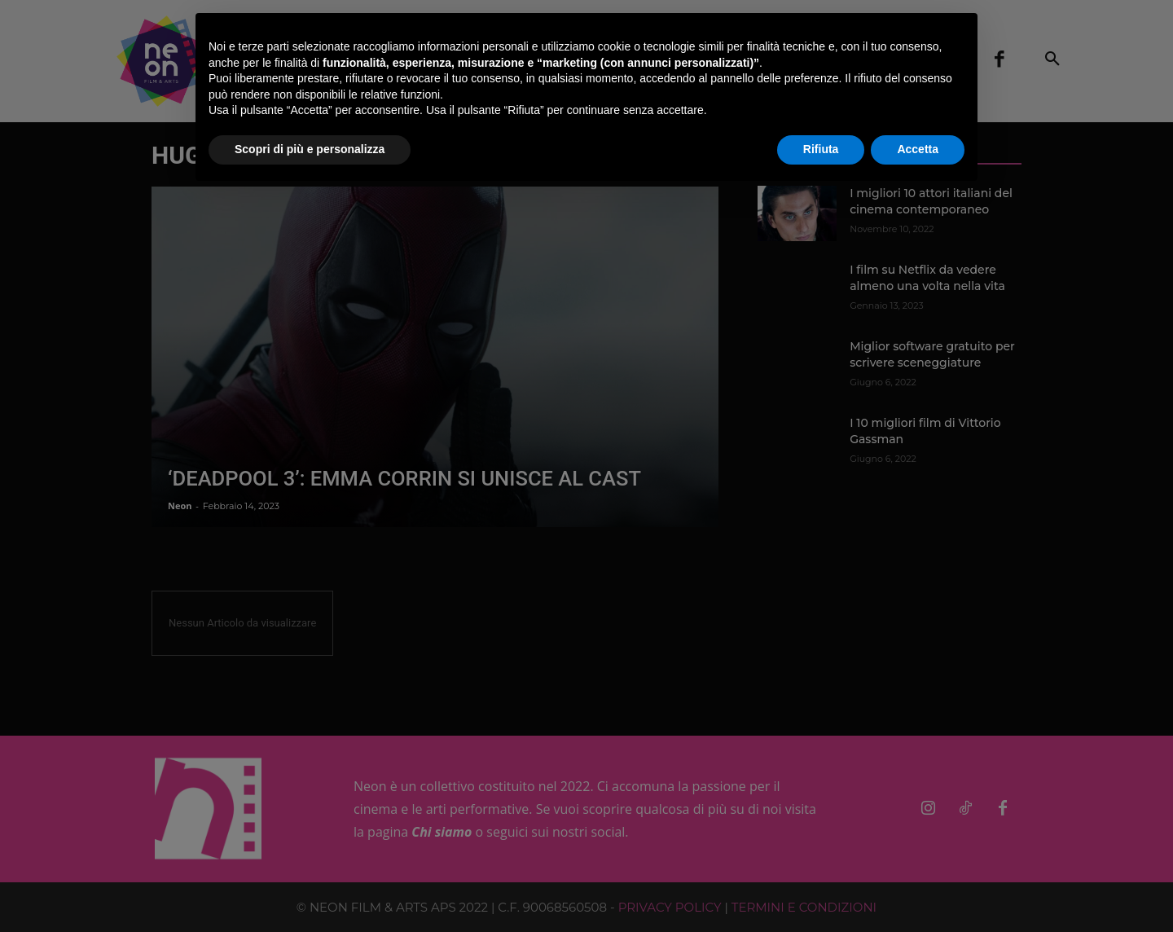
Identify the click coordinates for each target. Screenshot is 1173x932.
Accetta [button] (917, 149)
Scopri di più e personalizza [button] (309, 149)
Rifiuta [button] (821, 149)
